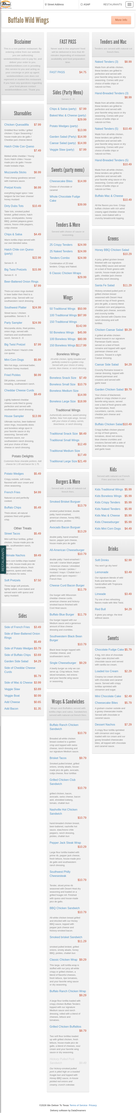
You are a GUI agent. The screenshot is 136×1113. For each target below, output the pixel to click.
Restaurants (112, 4)
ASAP (87, 4)
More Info (121, 19)
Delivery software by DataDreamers (68, 1110)
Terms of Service (78, 1105)
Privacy (93, 1105)
